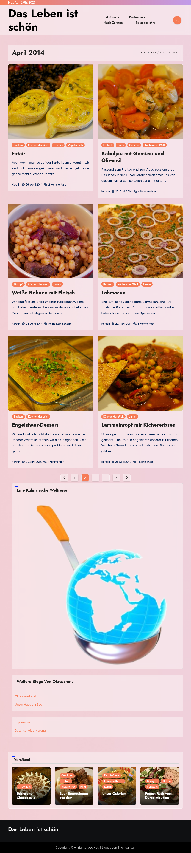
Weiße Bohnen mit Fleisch (43, 292)
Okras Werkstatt (26, 696)
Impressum (22, 722)
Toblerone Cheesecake (26, 795)
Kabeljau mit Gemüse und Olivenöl (132, 157)
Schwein (152, 786)
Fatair (18, 153)
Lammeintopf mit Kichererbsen (138, 425)
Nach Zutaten (151, 17)
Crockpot (67, 775)
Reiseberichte (134, 23)
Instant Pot (68, 786)
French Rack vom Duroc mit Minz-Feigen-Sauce (158, 797)
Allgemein (24, 786)
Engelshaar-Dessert (35, 425)
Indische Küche (113, 781)
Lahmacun (113, 292)
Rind (83, 786)
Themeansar (126, 847)
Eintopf (107, 145)
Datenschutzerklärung (30, 731)
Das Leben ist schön (43, 20)
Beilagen (152, 781)
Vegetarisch (75, 145)
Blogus (106, 847)
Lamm (57, 284)
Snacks (58, 145)
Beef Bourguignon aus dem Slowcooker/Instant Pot (74, 799)
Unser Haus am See (28, 705)
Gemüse (134, 145)
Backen (18, 145)
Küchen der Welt (38, 145)
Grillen (111, 17)
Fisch (121, 145)
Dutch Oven (111, 775)
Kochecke (129, 17)
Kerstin (16, 184)
